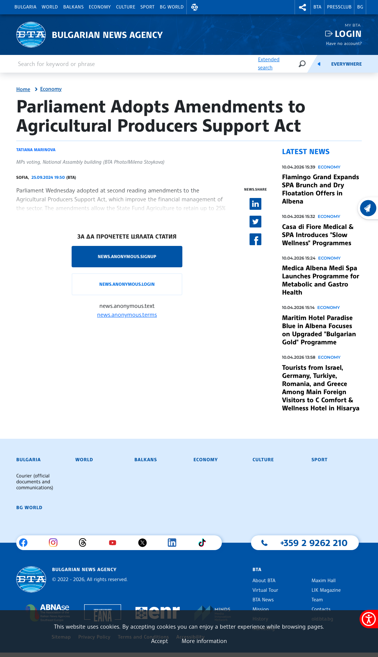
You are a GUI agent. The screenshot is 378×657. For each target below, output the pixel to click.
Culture (125, 7)
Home (23, 90)
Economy (100, 7)
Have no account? (344, 43)
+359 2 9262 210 (314, 542)
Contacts (321, 609)
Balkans (73, 7)
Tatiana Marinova (35, 149)
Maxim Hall (324, 581)
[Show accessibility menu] (369, 619)
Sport (148, 7)
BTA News (263, 600)
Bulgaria (25, 7)
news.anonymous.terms (127, 314)
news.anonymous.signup (127, 256)
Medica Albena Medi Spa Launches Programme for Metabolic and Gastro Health (320, 280)
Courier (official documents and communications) (34, 482)
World (50, 7)
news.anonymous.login (127, 284)
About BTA (263, 581)
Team (317, 600)
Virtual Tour (265, 590)
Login (348, 33)
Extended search (268, 63)
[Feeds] (319, 63)
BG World (172, 7)
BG (360, 7)
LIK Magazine (326, 590)
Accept (159, 640)
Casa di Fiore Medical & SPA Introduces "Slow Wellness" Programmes (318, 235)
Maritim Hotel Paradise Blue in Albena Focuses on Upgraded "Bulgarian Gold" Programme (319, 330)
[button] (194, 7)
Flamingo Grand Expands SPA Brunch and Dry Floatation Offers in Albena (320, 189)
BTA (317, 7)
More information (204, 640)
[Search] (302, 63)
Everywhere (346, 64)
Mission (260, 609)
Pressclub (339, 7)
